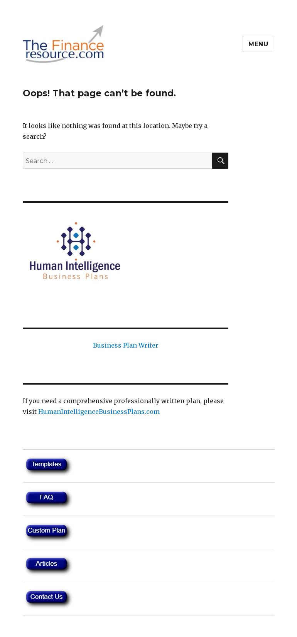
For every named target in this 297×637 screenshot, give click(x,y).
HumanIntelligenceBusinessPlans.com (99, 411)
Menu (258, 44)
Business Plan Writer (126, 345)
